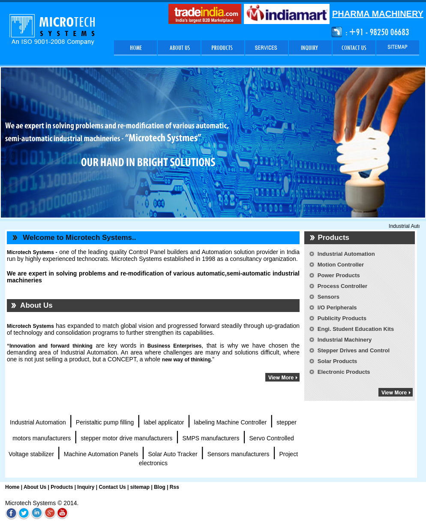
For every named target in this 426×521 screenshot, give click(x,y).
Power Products (339, 275)
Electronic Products (344, 372)
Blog (159, 487)
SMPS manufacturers (210, 438)
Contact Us (112, 487)
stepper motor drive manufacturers (126, 438)
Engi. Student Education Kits (356, 329)
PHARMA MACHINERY (377, 13)
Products (62, 487)
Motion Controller (341, 264)
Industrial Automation (38, 422)
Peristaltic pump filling (105, 422)
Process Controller (342, 286)
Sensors (328, 297)
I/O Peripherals (337, 307)
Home (12, 487)
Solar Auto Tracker (172, 454)
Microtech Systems (30, 326)
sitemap (140, 487)
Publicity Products (342, 318)
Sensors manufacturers (238, 454)
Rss (174, 487)
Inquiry (85, 487)
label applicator (164, 422)
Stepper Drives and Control (354, 350)
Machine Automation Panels (101, 454)
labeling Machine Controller (230, 422)
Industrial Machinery (345, 339)
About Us (35, 487)
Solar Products (337, 361)
